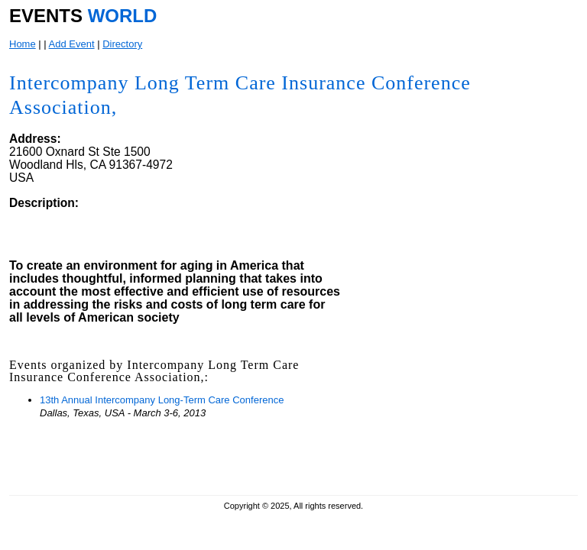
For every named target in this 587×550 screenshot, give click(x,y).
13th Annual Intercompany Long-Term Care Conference (162, 400)
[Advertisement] (459, 388)
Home (22, 44)
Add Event (72, 44)
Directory (122, 44)
